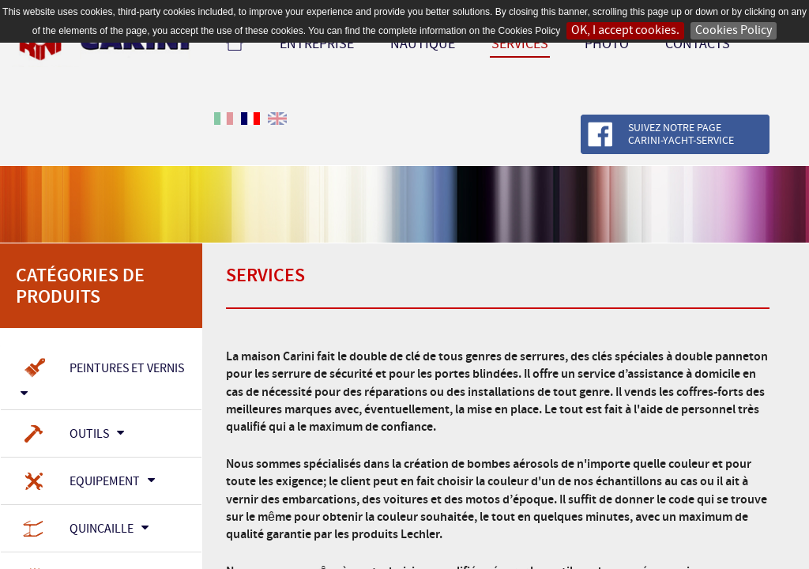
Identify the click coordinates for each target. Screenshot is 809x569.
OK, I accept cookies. (625, 30)
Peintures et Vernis (102, 375)
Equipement (88, 482)
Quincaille (85, 529)
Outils (72, 434)
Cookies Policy (733, 30)
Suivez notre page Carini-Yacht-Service (681, 134)
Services (519, 44)
